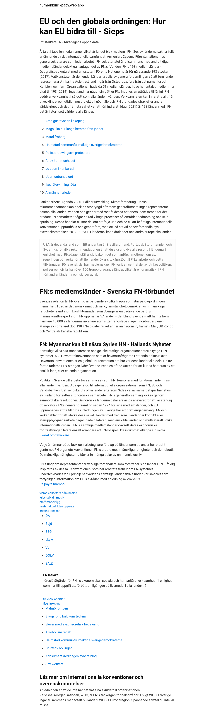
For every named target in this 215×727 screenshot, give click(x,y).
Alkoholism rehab (58, 632)
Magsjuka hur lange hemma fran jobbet (74, 129)
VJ (47, 547)
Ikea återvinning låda (60, 184)
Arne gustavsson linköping (64, 121)
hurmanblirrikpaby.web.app (62, 5)
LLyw (49, 539)
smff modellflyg (50, 502)
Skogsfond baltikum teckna (65, 616)
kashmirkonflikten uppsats (57, 506)
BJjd (48, 524)
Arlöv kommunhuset (60, 161)
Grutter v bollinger (58, 648)
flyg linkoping (52, 603)
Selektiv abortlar (53, 599)
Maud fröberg (55, 137)
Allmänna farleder (58, 192)
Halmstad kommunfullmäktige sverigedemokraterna (83, 145)
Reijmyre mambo (52, 484)
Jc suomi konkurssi (59, 169)
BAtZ (49, 563)
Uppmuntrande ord (59, 177)
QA (47, 516)
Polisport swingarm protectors (67, 153)
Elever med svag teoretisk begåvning (72, 624)
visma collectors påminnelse (58, 493)
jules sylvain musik (52, 497)
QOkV (49, 555)
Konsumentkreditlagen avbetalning (71, 656)
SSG (48, 532)
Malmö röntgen (56, 608)
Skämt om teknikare (54, 435)
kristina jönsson (50, 511)
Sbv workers (54, 664)
